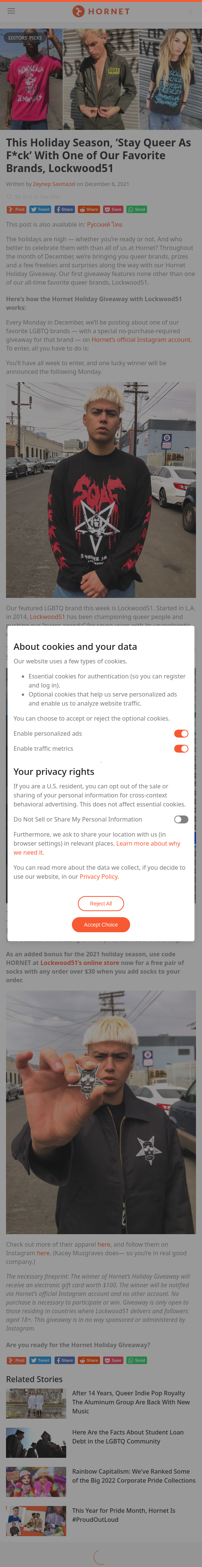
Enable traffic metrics (43, 748)
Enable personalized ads (48, 733)
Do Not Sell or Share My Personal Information (78, 819)
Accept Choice (101, 925)
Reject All (101, 904)
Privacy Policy (98, 876)
